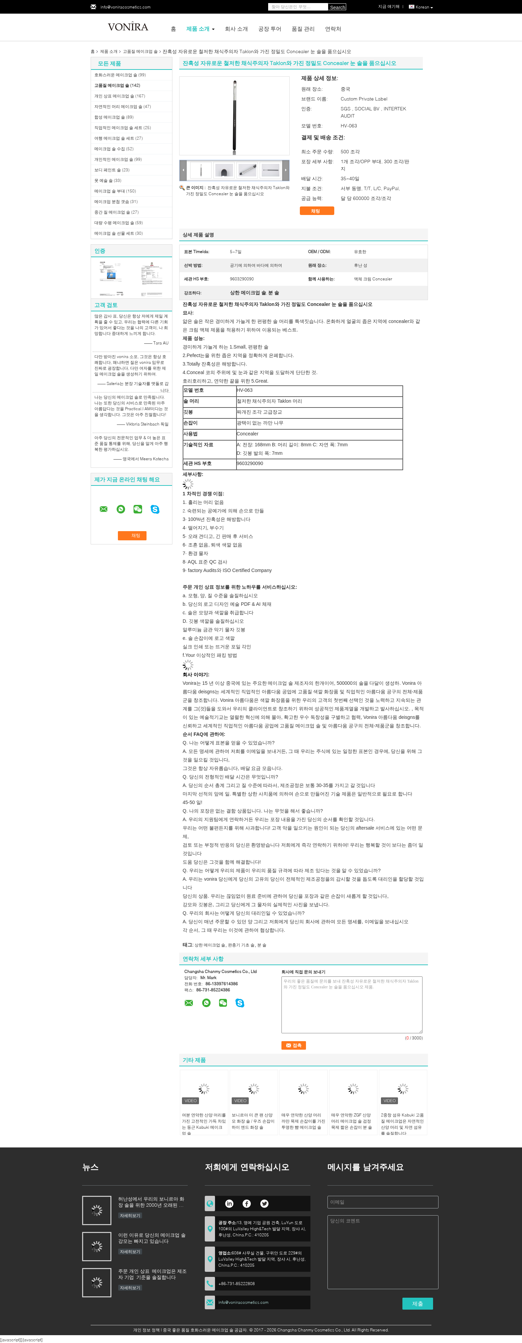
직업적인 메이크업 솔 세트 (118, 127)
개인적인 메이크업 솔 (113, 159)
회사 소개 (236, 28)
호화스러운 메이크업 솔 (115, 74)
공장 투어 (269, 28)
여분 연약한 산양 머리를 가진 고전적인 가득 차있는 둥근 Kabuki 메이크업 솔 (204, 1124)
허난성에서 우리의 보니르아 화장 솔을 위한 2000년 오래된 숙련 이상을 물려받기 (151, 1202)
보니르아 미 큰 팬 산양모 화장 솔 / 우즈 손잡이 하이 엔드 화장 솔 (253, 1121)
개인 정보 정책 (146, 1329)
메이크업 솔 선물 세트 (114, 233)
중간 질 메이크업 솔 (112, 212)
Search (337, 7)
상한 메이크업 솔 (210, 944)
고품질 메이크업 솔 (140, 51)
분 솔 (261, 944)
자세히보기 (130, 1215)
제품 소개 (198, 28)
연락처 (333, 28)
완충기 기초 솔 (241, 944)
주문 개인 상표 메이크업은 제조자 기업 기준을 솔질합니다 (152, 1274)
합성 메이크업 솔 (109, 117)
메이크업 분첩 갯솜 (111, 201)
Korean (424, 7)
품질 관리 (303, 28)
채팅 (320, 210)
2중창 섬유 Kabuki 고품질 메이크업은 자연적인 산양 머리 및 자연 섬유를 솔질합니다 (402, 1124)
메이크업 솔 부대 (109, 191)
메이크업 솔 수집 (109, 148)
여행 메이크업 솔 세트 (114, 138)
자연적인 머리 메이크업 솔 (118, 106)
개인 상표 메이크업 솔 (114, 95)
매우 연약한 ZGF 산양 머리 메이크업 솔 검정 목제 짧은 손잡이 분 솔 (351, 1121)
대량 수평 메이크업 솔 (114, 222)
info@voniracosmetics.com (126, 7)
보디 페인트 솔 (107, 169)
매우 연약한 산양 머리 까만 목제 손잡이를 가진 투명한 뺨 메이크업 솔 (303, 1121)
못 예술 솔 (103, 180)
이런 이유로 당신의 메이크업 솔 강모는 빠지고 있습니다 (152, 1238)
